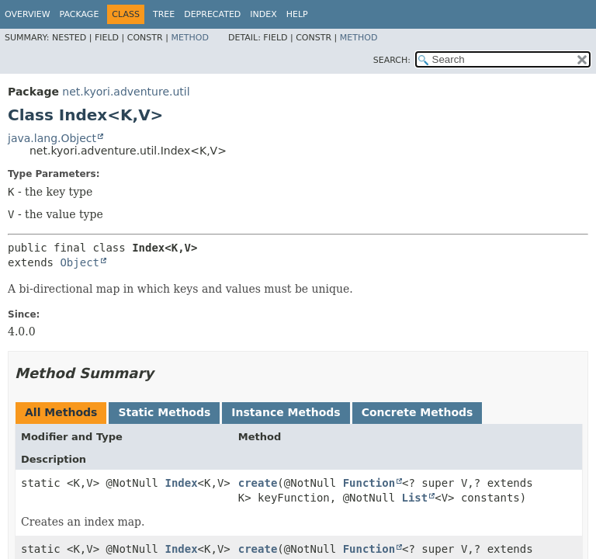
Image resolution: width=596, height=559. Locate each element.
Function (369, 483)
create (258, 483)
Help (297, 14)
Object (79, 262)
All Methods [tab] (61, 412)
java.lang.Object (52, 138)
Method (190, 38)
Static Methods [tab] (164, 412)
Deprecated (212, 14)
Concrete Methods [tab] (417, 412)
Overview (27, 14)
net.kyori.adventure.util (125, 91)
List (414, 497)
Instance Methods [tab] (285, 412)
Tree (164, 14)
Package (79, 14)
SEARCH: (392, 60)
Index (263, 14)
